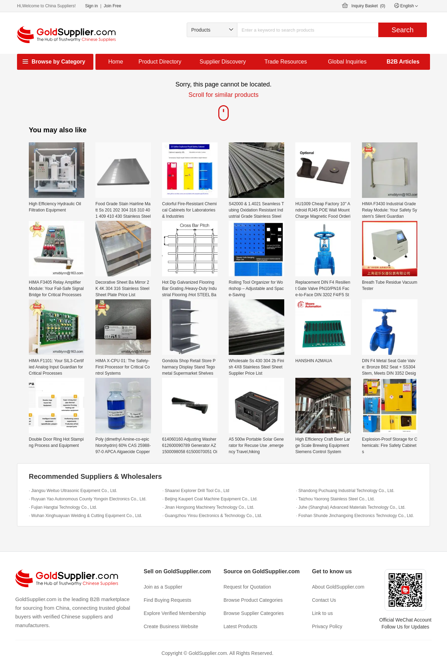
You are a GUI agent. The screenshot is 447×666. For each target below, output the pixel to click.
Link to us (322, 613)
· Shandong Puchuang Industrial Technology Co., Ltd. (345, 490)
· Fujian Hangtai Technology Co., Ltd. (63, 507)
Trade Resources (285, 62)
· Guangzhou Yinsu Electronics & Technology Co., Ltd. (212, 515)
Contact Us (324, 600)
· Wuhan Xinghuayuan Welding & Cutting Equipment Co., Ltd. (85, 515)
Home (115, 62)
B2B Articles (403, 62)
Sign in (91, 5)
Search (402, 30)
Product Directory (160, 62)
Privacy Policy (327, 626)
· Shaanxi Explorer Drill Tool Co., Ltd (195, 490)
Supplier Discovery (223, 62)
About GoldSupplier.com (338, 587)
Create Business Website (171, 626)
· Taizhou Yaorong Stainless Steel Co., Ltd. (335, 499)
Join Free (112, 5)
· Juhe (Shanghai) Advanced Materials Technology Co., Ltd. (350, 507)
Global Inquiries (347, 62)
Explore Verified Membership (175, 613)
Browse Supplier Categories (254, 613)
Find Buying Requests (167, 600)
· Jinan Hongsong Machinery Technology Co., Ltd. (208, 507)
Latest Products (240, 626)
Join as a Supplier (163, 587)
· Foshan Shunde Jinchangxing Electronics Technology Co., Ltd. (355, 515)
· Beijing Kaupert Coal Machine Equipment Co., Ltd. (210, 499)
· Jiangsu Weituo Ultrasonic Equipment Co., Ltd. (73, 490)
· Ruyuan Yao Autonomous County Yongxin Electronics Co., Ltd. (87, 499)
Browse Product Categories (253, 600)
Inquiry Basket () (368, 5)
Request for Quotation (247, 587)
